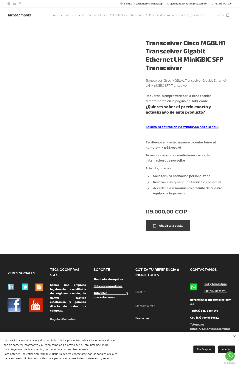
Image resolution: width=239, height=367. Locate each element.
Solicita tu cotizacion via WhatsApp (143, 3)
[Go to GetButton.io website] (230, 363)
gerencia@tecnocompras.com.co (188, 3)
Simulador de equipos (109, 279)
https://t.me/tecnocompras (210, 329)
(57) (216, 291)
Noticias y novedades (108, 286)
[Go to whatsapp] (230, 356)
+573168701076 (223, 3)
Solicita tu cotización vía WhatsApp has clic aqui (182, 127)
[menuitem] (69, 15)
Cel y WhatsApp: (216, 284)
